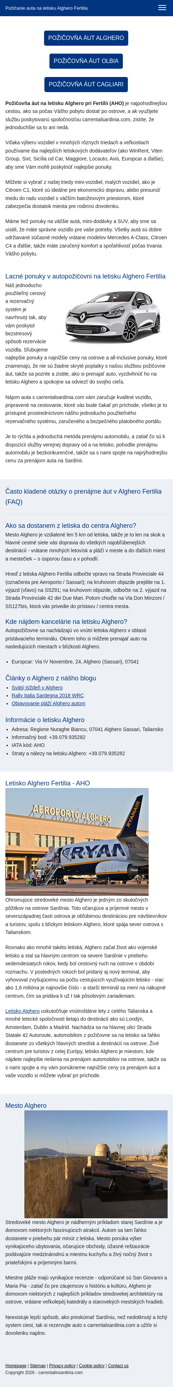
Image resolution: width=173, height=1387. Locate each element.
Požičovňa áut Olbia (86, 61)
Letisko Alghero (22, 1011)
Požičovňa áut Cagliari (86, 84)
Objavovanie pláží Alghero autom (48, 703)
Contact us (118, 1365)
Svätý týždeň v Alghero (37, 687)
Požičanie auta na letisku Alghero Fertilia (46, 8)
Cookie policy (92, 1365)
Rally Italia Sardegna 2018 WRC (48, 695)
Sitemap (38, 1365)
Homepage (16, 1365)
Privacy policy (62, 1365)
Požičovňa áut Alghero (86, 38)
